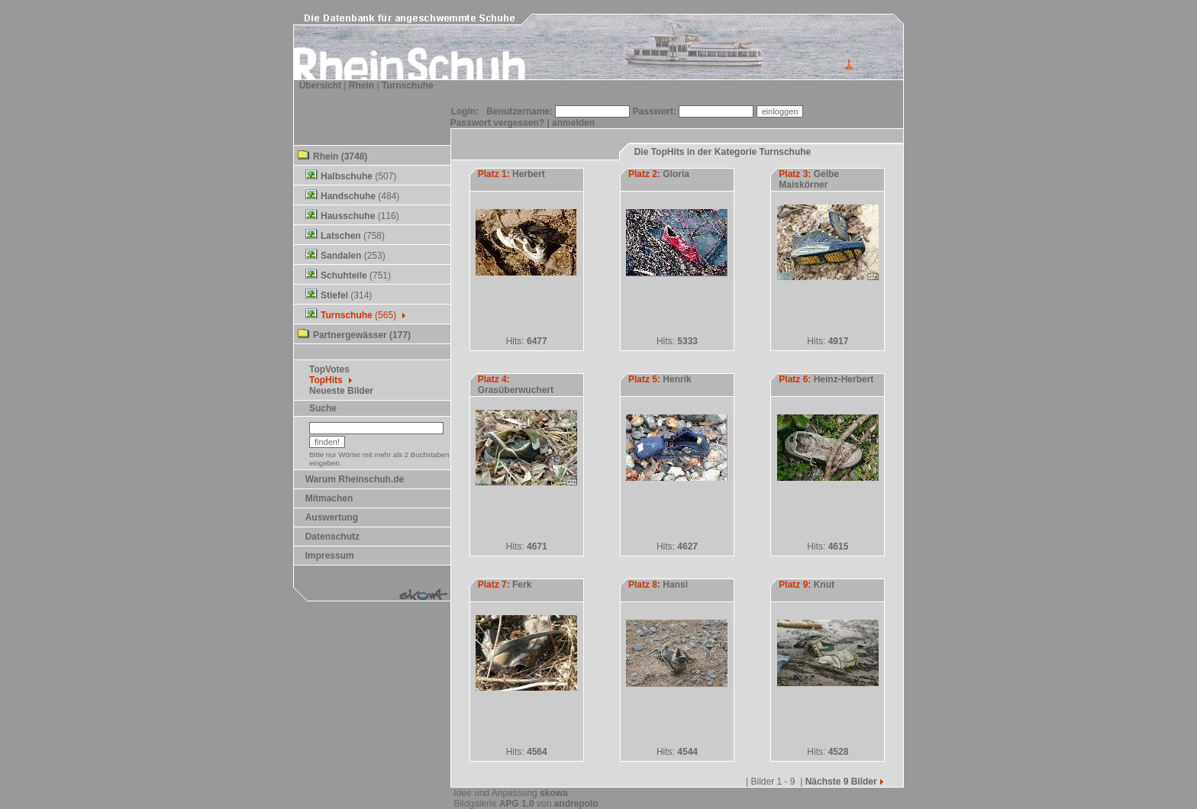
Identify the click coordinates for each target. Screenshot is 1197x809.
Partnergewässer (350, 335)
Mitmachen (329, 498)
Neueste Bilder (341, 390)
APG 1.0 (516, 803)
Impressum (329, 555)
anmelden (573, 123)
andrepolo (576, 803)
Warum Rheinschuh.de (355, 479)
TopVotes (329, 369)
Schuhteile (344, 275)
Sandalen (341, 255)
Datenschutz (332, 536)
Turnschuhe (408, 85)
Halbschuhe (347, 176)
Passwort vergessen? (497, 123)
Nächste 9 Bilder (845, 781)
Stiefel (334, 295)
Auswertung (331, 517)
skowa (554, 793)
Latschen (341, 235)
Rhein (361, 85)
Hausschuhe (348, 216)
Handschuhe (348, 196)
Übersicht (320, 85)
